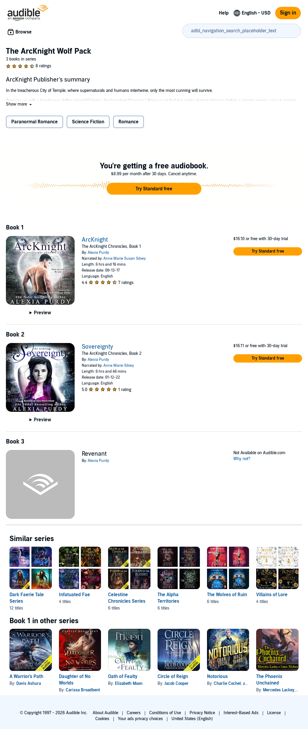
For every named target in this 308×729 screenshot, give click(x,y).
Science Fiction (88, 122)
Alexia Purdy (98, 252)
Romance (128, 122)
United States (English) (192, 718)
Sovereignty (97, 346)
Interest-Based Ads (241, 712)
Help (224, 13)
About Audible (105, 712)
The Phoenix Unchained (269, 680)
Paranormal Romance (34, 122)
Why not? (242, 458)
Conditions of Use (165, 712)
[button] (19, 104)
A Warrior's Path (26, 676)
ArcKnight (95, 239)
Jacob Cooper (176, 683)
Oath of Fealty (122, 676)
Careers (134, 712)
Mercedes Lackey (278, 690)
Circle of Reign (173, 676)
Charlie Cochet (227, 683)
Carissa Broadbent (83, 690)
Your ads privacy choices (140, 718)
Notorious (217, 676)
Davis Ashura (28, 683)
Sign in (288, 13)
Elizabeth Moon (128, 683)
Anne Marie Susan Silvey (124, 258)
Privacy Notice (202, 712)
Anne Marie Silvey (118, 365)
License (274, 712)
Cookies (102, 718)
